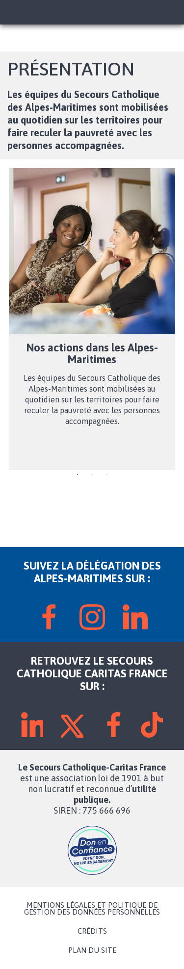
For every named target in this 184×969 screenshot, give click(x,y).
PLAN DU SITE (92, 950)
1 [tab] (77, 475)
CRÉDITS (92, 931)
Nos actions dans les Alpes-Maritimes (92, 353)
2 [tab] (92, 475)
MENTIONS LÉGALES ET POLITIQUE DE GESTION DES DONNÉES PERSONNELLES (92, 909)
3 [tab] (107, 475)
